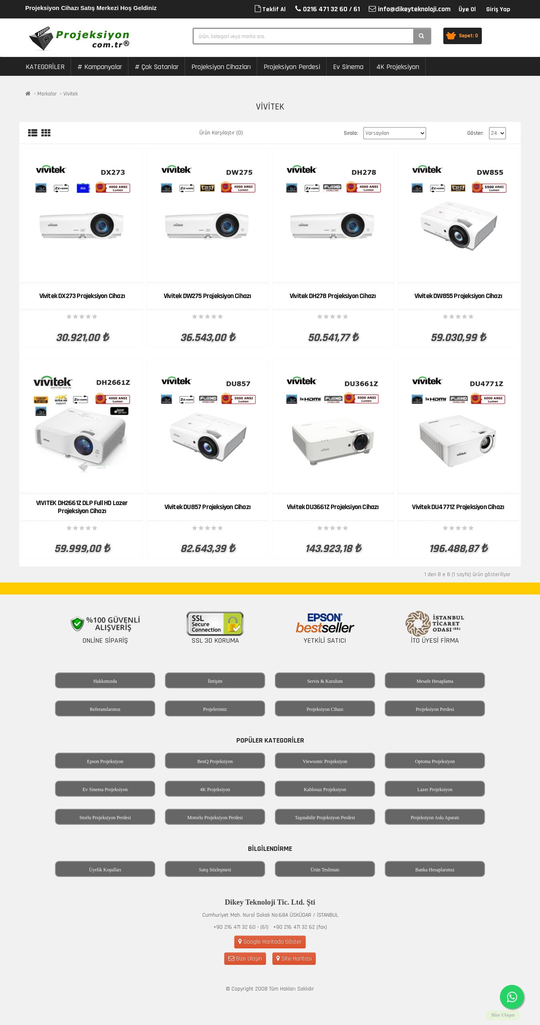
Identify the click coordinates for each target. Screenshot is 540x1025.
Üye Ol (467, 9)
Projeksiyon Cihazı (325, 709)
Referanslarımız (105, 709)
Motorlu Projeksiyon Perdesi (215, 817)
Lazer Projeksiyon (435, 789)
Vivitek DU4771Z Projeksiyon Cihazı (458, 506)
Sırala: (351, 133)
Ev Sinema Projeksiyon (105, 789)
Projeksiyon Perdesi (292, 66)
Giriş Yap (498, 9)
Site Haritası (294, 958)
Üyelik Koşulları (105, 870)
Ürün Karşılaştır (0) (221, 132)
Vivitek (70, 93)
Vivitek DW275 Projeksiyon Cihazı (207, 295)
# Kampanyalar (99, 66)
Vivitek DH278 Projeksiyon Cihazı (333, 295)
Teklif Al (270, 9)
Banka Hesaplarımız (435, 870)
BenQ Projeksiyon (215, 761)
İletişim (215, 681)
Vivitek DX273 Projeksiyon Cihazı (82, 295)
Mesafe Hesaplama (434, 681)
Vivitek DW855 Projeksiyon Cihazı (458, 295)
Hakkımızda (105, 681)
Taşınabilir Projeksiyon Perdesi (325, 817)
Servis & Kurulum (325, 681)
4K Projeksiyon (397, 66)
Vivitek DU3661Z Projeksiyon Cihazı (333, 506)
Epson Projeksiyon (105, 761)
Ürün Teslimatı (325, 870)
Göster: (475, 133)
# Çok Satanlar (157, 66)
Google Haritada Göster (270, 942)
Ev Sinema (348, 66)
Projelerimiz (215, 709)
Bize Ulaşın (245, 958)
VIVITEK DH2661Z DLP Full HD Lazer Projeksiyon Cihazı (82, 507)
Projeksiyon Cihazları (221, 66)
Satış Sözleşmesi (215, 870)
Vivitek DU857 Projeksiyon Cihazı (207, 506)
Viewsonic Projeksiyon (325, 761)
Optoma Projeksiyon (435, 761)
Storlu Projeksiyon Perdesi (105, 817)
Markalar (47, 93)
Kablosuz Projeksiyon (325, 789)
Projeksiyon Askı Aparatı (435, 817)
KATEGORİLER (45, 66)
